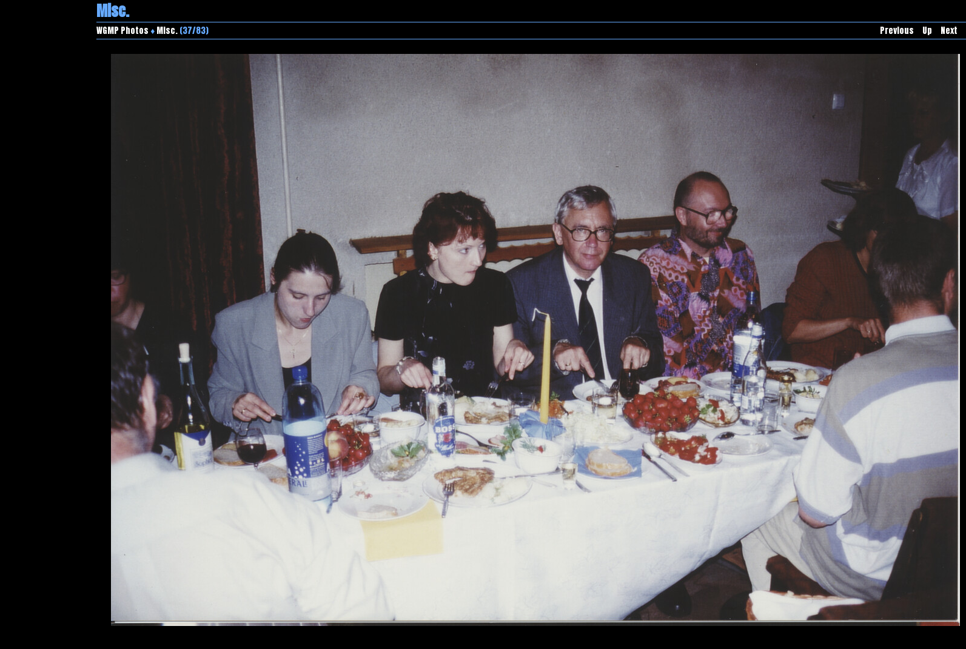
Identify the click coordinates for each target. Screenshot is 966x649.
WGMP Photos (122, 30)
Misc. (167, 30)
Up (927, 30)
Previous (897, 30)
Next (949, 30)
